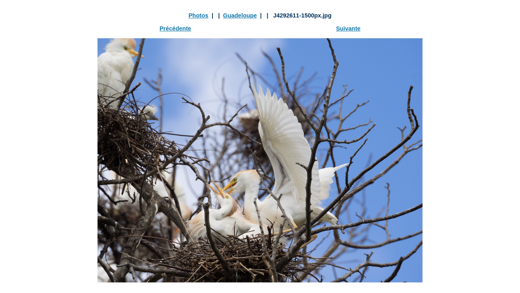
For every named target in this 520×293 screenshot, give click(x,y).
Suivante (348, 28)
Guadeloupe (240, 15)
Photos (198, 15)
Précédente (175, 28)
